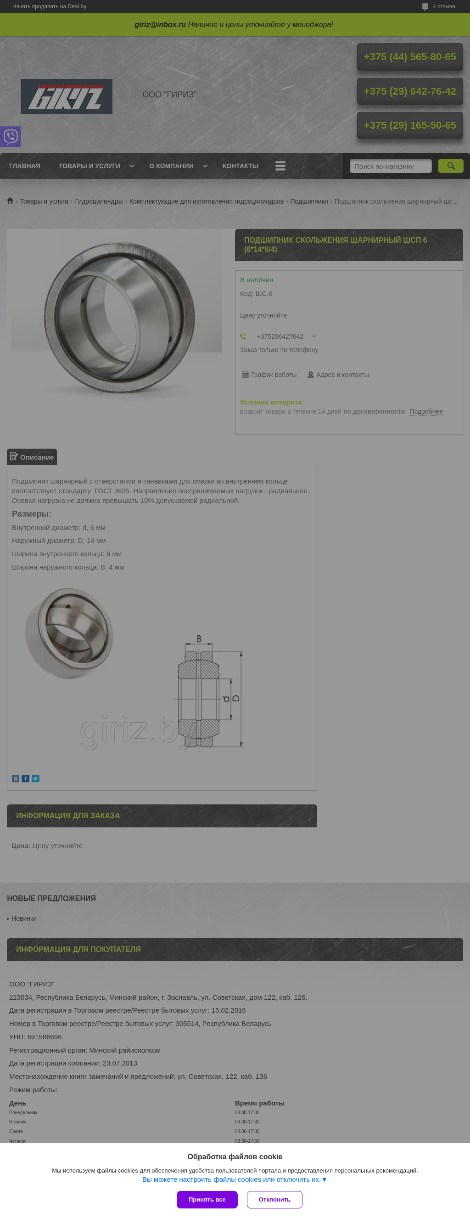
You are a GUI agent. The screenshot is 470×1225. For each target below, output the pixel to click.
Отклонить (275, 1199)
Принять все (207, 1199)
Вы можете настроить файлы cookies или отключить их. (231, 1179)
